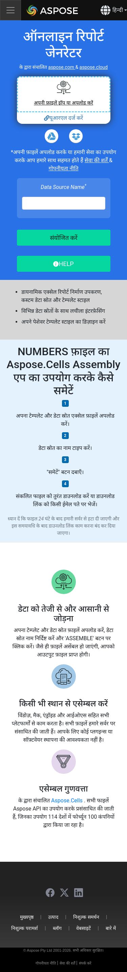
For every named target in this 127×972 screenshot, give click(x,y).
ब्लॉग (57, 928)
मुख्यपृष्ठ (27, 917)
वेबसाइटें (83, 928)
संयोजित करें (63, 237)
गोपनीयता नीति (63, 168)
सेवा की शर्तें (97, 160)
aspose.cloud (94, 67)
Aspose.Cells (67, 800)
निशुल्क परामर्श (24, 928)
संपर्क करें (85, 963)
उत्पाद (53, 917)
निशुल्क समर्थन (86, 917)
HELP (63, 263)
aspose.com (61, 67)
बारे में (111, 928)
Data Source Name (63, 186)
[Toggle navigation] (10, 10)
